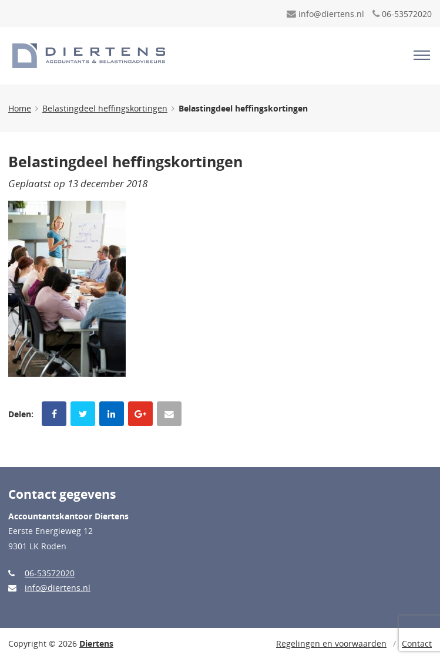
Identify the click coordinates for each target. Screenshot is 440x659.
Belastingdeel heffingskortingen (104, 108)
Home (19, 108)
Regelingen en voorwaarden (331, 643)
